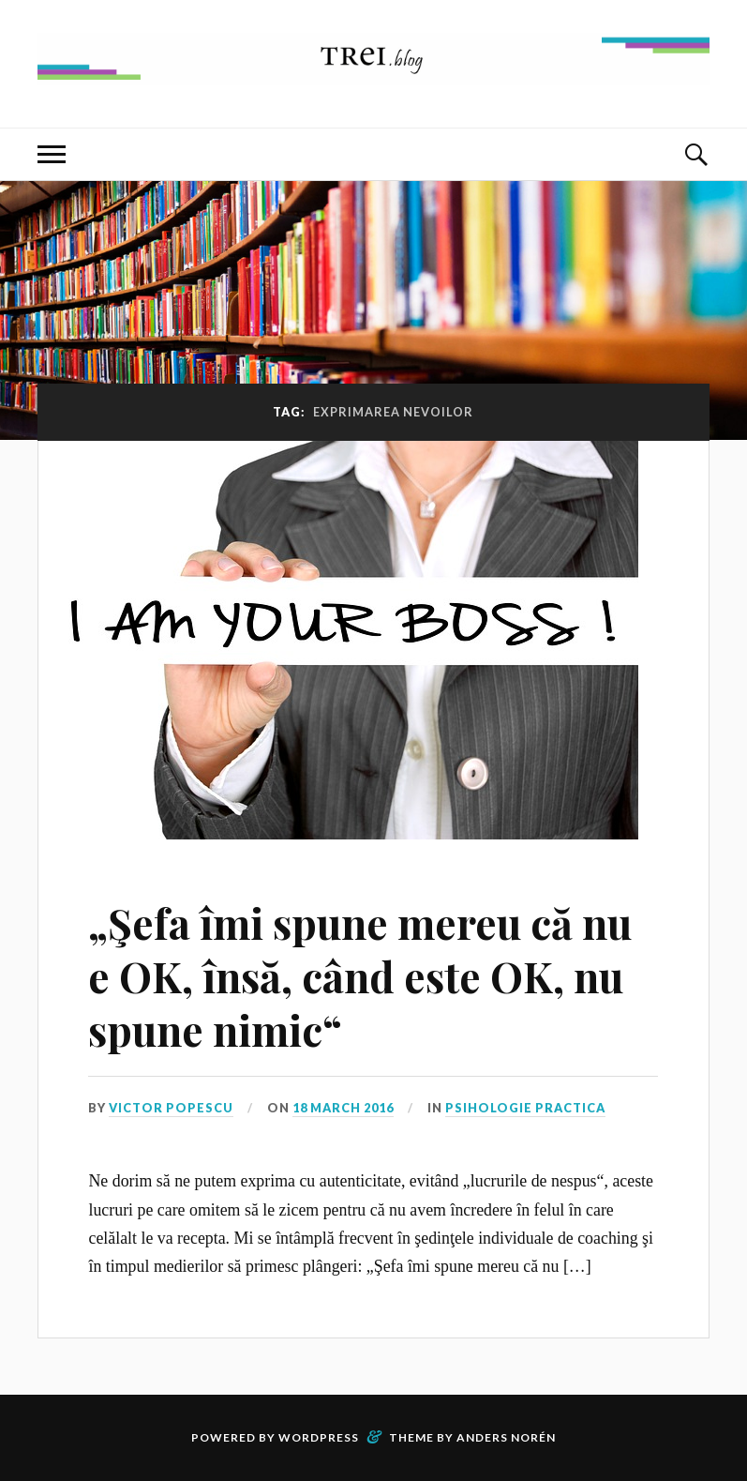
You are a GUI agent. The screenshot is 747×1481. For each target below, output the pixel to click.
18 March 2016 (343, 1107)
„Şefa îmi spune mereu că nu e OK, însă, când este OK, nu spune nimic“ (360, 976)
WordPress (318, 1437)
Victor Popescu (171, 1107)
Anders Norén (506, 1437)
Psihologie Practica (525, 1107)
